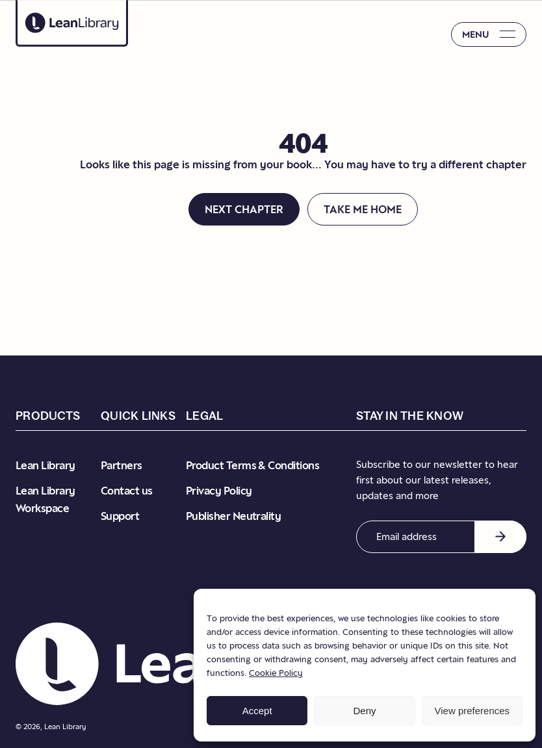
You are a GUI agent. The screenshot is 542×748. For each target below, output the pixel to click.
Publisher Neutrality (233, 515)
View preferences (472, 710)
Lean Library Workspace (45, 499)
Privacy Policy (219, 490)
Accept (257, 710)
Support (120, 515)
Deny (364, 710)
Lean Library (45, 465)
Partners (121, 465)
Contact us (127, 490)
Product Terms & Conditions (252, 465)
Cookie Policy (276, 672)
